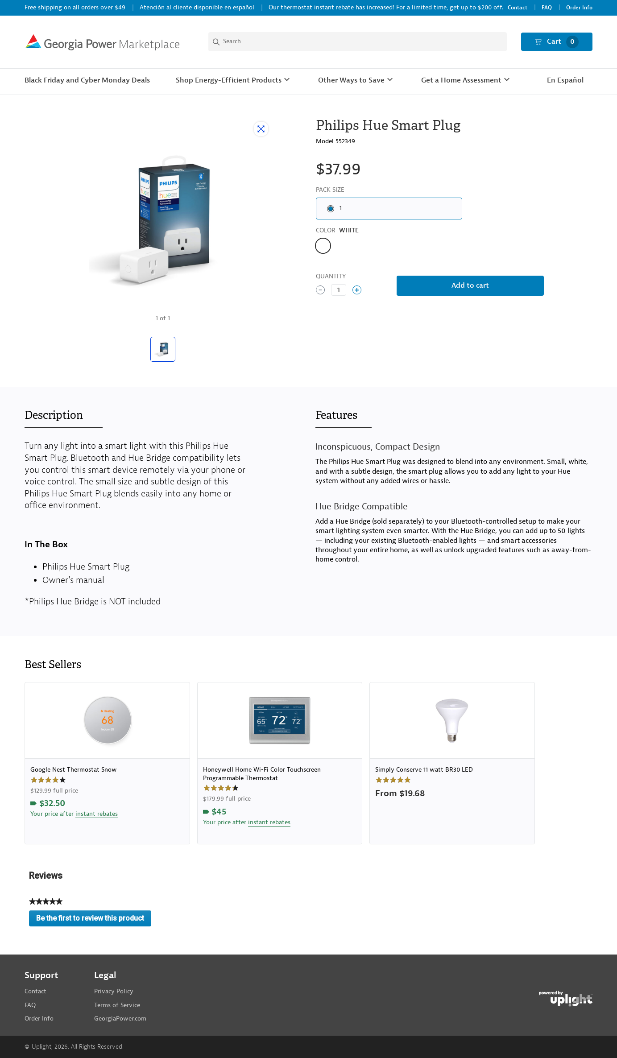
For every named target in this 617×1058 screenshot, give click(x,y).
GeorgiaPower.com (120, 1018)
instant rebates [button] (96, 814)
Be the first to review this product (93, 920)
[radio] (389, 208)
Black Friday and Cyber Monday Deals (87, 80)
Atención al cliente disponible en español (197, 7)
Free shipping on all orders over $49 (75, 7)
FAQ (547, 7)
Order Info (579, 7)
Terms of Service (117, 1005)
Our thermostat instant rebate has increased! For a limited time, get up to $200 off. (386, 7)
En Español (565, 80)
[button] (234, 80)
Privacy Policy (113, 991)
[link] (107, 763)
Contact (517, 7)
